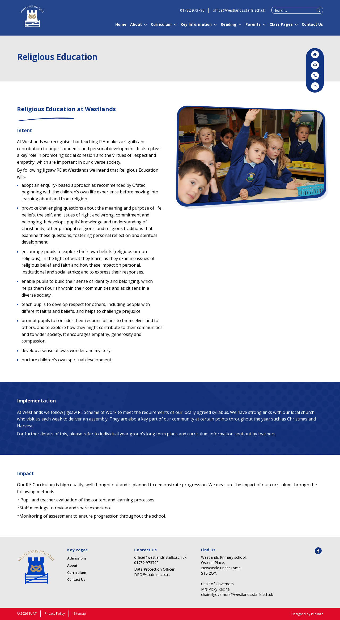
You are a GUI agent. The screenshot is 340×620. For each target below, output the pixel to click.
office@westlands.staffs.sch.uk (239, 12)
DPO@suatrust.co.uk (152, 574)
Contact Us (312, 26)
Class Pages (281, 26)
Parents (253, 26)
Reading (228, 26)
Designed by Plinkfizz (307, 614)
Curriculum (161, 26)
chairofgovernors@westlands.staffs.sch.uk (228, 594)
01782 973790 (192, 12)
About (136, 26)
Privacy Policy (55, 613)
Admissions (76, 558)
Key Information (196, 26)
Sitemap (80, 613)
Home (120, 26)
